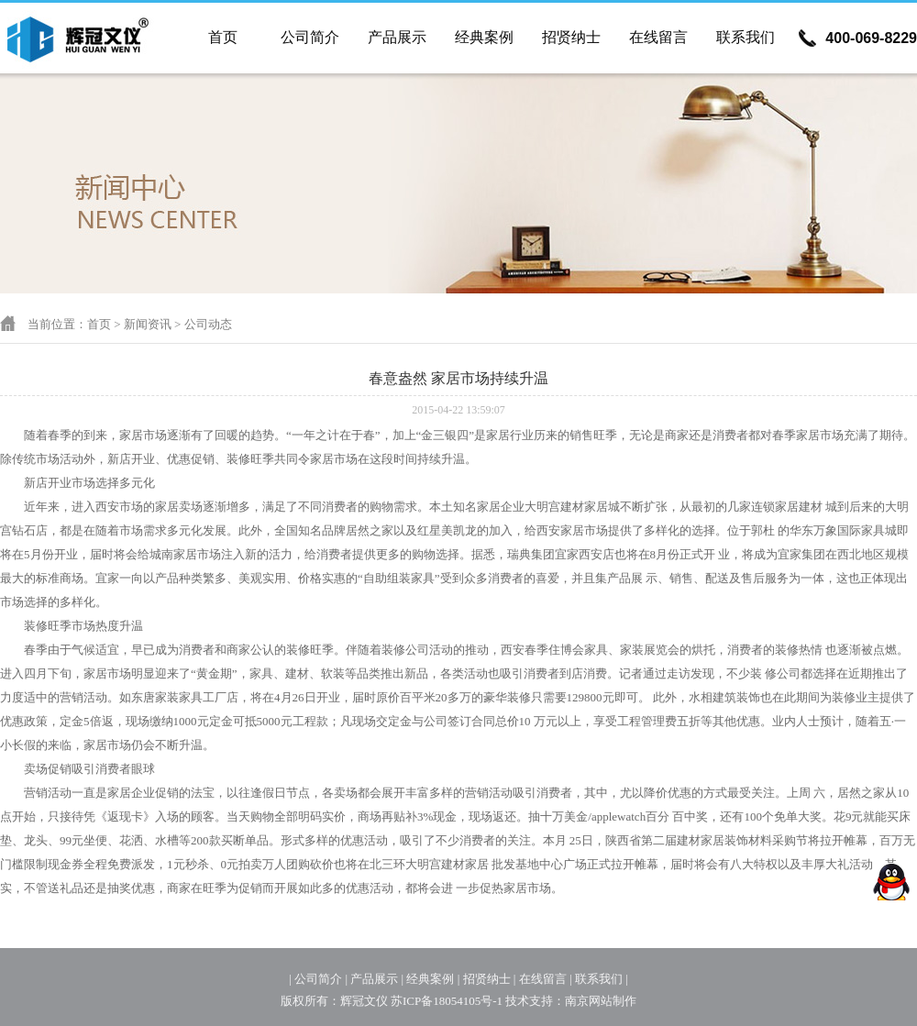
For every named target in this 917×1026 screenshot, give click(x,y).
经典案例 (484, 37)
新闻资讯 (147, 324)
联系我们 (745, 37)
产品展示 (397, 37)
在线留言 (658, 37)
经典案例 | (432, 979)
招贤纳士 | (489, 979)
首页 (223, 37)
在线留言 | (545, 979)
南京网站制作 (600, 1001)
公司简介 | (321, 979)
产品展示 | (376, 979)
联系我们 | (601, 979)
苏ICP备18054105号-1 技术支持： (478, 1001)
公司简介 (310, 37)
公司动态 (208, 324)
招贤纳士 (571, 37)
